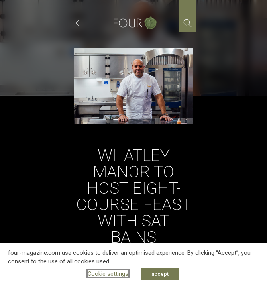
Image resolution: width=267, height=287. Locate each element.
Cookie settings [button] (108, 273)
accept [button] (160, 274)
